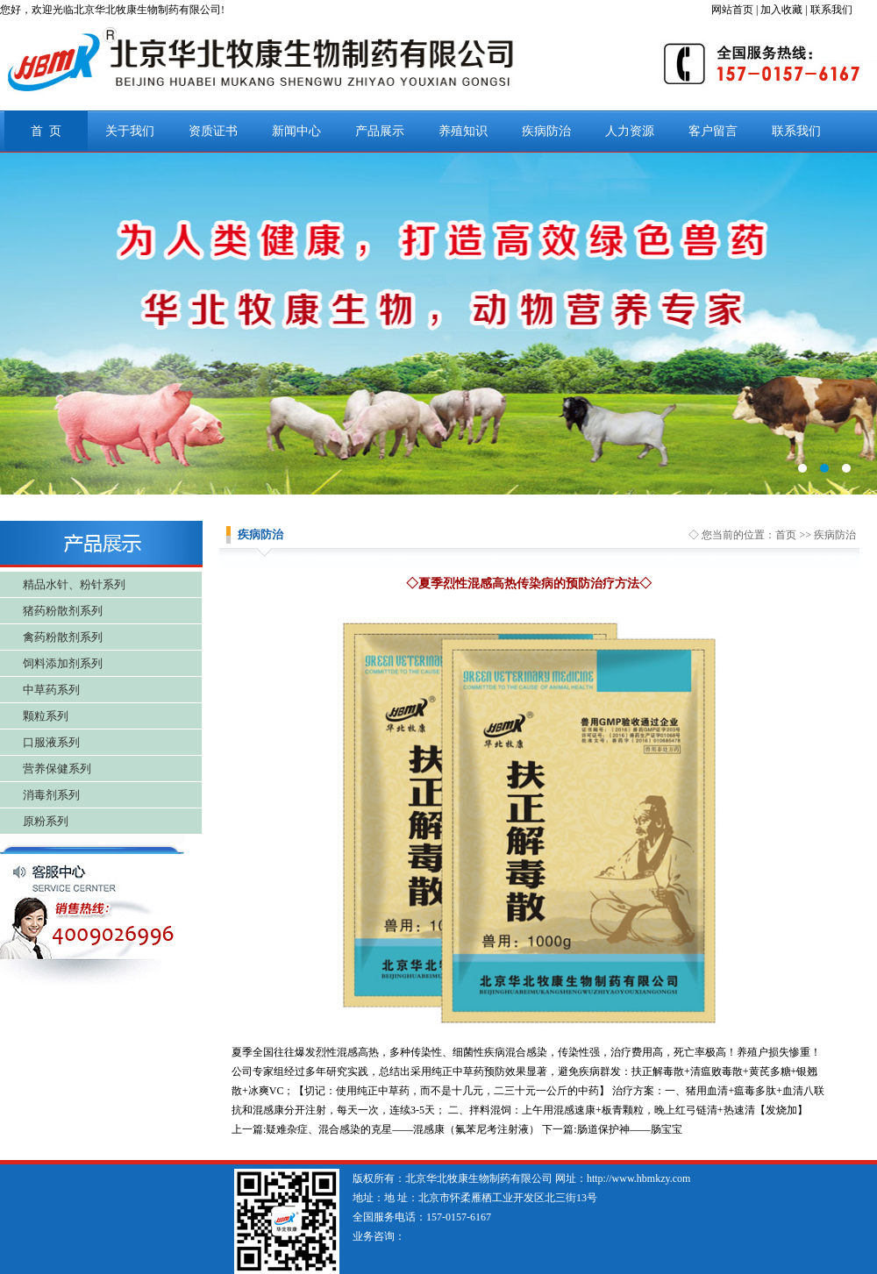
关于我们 (129, 131)
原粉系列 (45, 821)
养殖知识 (463, 131)
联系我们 (796, 131)
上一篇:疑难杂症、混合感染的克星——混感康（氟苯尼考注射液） (385, 1129)
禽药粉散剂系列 (63, 637)
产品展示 (379, 131)
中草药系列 (51, 689)
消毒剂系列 (51, 794)
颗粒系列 (45, 715)
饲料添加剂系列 (63, 663)
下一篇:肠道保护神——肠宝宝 (611, 1129)
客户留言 (713, 131)
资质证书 (213, 131)
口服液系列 (51, 742)
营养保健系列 (57, 768)
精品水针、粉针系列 (74, 584)
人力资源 (629, 131)
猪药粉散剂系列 (63, 610)
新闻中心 (296, 131)
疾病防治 (546, 131)
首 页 (46, 131)
